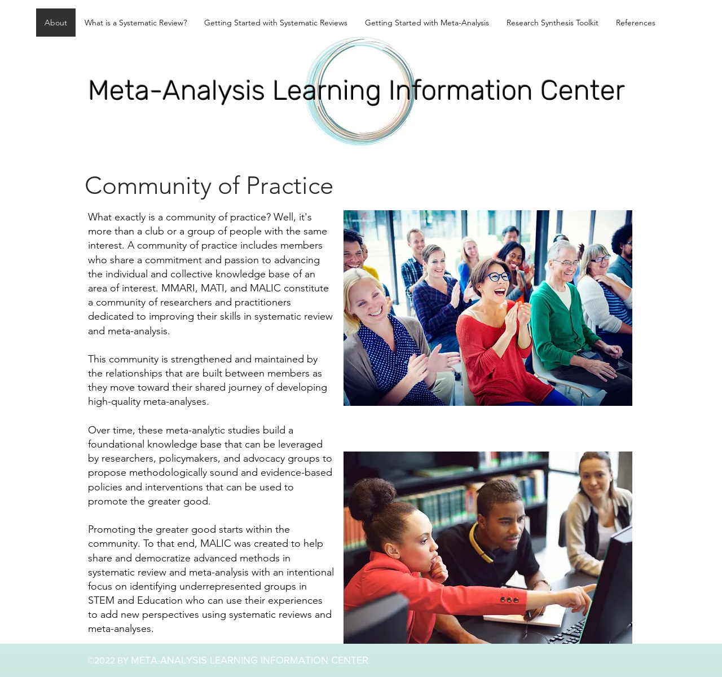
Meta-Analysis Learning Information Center (356, 90)
